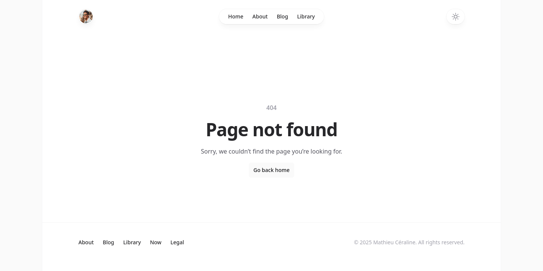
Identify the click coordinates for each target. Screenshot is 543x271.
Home (235, 16)
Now (155, 242)
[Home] (86, 16)
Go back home (271, 170)
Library (306, 16)
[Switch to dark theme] (455, 16)
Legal (177, 242)
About (260, 16)
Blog (282, 16)
